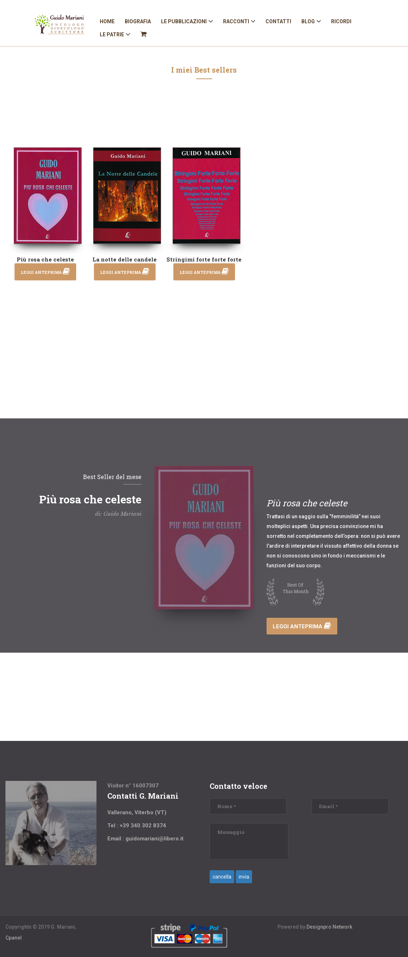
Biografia (138, 21)
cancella (222, 877)
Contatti (278, 21)
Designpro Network (329, 927)
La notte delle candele (124, 259)
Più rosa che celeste (45, 259)
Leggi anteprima (302, 626)
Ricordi (341, 21)
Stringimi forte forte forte (204, 259)
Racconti (236, 21)
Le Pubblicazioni (184, 21)
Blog (308, 21)
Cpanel (13, 938)
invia (244, 877)
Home (107, 21)
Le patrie (112, 34)
